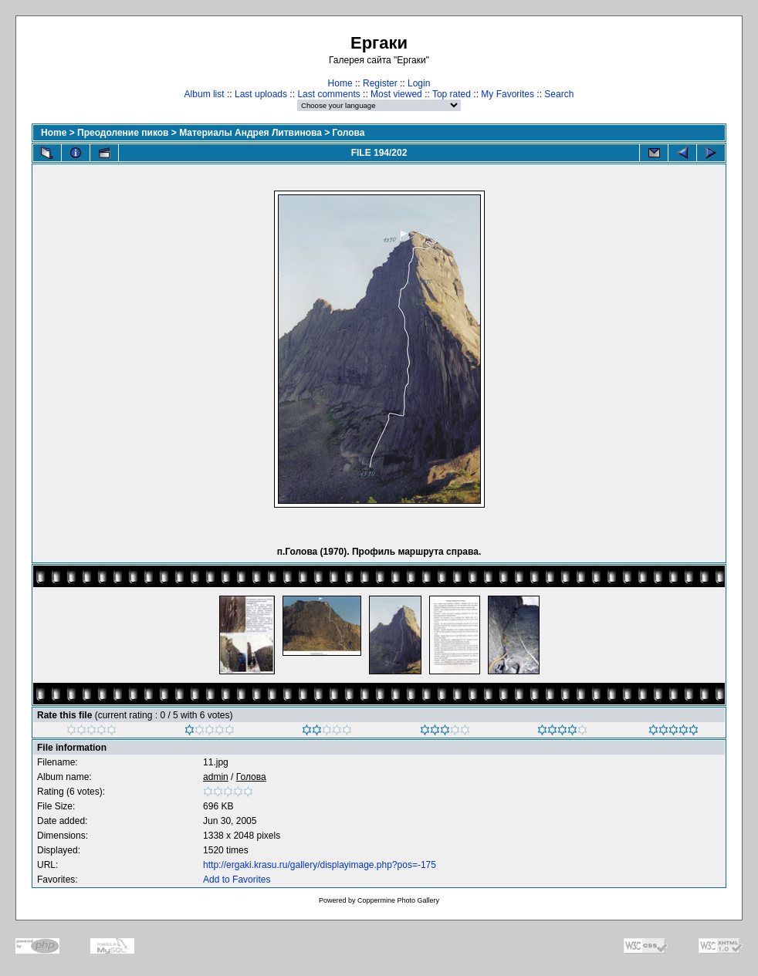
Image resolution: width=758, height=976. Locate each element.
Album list (204, 94)
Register (380, 83)
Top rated (451, 94)
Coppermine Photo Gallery (398, 900)
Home (340, 83)
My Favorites (507, 94)
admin (215, 777)
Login (419, 83)
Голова (349, 132)
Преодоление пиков (122, 132)
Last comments (328, 94)
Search (559, 94)
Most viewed (396, 94)
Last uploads (261, 94)
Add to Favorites (236, 879)
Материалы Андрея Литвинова (250, 132)
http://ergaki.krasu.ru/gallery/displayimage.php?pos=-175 (319, 864)
